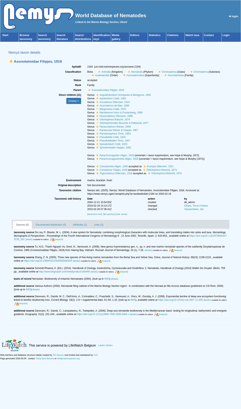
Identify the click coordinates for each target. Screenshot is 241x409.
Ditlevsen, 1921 (158, 166)
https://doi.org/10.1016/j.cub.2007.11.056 (180, 299)
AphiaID (76, 66)
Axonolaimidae (173, 75)
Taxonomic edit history (67, 198)
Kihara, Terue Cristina (196, 205)
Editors (134, 35)
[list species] (108, 214)
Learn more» (105, 345)
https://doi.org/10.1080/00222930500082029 (48, 260)
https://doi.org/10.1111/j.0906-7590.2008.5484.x (103, 314)
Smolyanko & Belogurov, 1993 (123, 95)
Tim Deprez (58, 355)
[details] (29, 239)
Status (77, 80)
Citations (173, 35)
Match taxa (192, 35)
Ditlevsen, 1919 (112, 102)
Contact (209, 35)
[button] (11, 61)
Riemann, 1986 (114, 116)
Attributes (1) (80, 224)
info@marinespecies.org (68, 358)
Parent (77, 90)
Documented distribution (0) (51, 224)
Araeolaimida (100, 75)
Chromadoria (198, 71)
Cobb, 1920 (110, 98)
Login (226, 35)
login (233, 16)
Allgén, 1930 (111, 166)
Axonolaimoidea (133, 75)
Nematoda (135, 71)
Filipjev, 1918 (111, 169)
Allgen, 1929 (114, 155)
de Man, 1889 (112, 105)
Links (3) (98, 224)
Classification (73, 71)
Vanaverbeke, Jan (194, 209)
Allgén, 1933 (116, 158)
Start (5, 35)
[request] (59, 239)
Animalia (104, 71)
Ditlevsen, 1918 (113, 173)
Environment (73, 180)
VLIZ (95, 355)
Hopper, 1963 (113, 147)
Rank (78, 85)
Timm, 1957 (112, 140)
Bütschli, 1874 (112, 119)
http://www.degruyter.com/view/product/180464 (64, 271)
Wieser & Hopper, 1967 (116, 130)
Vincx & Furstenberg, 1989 (119, 112)
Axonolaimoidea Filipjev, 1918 (105, 90)
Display (74, 100)
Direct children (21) (70, 95)
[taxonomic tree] (94, 214)
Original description (69, 185)
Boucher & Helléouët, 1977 (121, 123)
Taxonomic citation (70, 190)
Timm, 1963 (113, 133)
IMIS (107, 278)
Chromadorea (167, 71)
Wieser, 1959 (113, 126)
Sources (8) (22, 224)
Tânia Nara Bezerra (45, 358)
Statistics (155, 35)
